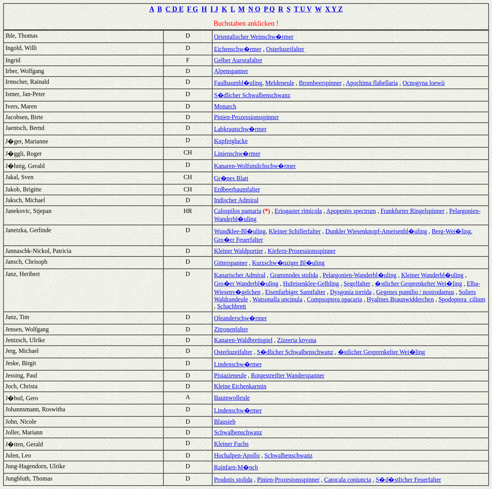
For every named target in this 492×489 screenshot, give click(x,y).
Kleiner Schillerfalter (295, 231)
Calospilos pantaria (237, 211)
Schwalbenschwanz (238, 432)
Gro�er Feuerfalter (238, 239)
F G (192, 9)
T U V (303, 9)
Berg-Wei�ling (451, 231)
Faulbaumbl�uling (238, 83)
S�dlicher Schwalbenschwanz (252, 95)
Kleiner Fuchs (231, 444)
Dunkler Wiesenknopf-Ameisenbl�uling (376, 231)
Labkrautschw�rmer (240, 129)
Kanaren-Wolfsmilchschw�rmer (255, 166)
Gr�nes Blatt (231, 178)
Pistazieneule (230, 375)
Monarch (225, 106)
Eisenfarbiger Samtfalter (295, 292)
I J (214, 9)
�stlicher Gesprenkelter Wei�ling (418, 283)
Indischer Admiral (236, 200)
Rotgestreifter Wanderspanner (287, 375)
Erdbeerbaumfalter (237, 189)
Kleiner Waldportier (238, 251)
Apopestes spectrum (351, 211)
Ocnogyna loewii (423, 83)
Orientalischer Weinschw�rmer (254, 36)
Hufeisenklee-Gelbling (311, 283)
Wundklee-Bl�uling (240, 231)
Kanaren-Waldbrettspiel (243, 340)
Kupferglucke (231, 141)
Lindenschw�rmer (238, 364)
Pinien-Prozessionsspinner (246, 117)
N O (254, 9)
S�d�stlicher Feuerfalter (408, 479)
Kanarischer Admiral (240, 275)
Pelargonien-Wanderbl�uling (359, 275)
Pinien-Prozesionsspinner (288, 479)
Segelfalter (357, 283)
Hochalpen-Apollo (237, 455)
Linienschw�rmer (237, 153)
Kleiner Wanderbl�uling (432, 275)
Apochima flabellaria (372, 83)
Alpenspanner (231, 71)
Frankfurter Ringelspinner (413, 211)
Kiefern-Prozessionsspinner (302, 251)
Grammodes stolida (294, 275)
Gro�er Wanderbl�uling (246, 283)
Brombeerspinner (320, 83)
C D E (174, 9)
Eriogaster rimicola (298, 211)
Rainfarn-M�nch (236, 467)
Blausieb (225, 421)
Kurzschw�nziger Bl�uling (288, 262)
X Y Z (334, 9)
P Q (269, 9)
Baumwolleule (232, 397)
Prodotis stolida (233, 479)
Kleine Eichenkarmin (240, 386)
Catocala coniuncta (347, 479)
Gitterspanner (231, 262)
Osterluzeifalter (285, 49)
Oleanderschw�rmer (240, 318)
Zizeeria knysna (296, 340)
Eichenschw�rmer (238, 49)
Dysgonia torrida (351, 292)
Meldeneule (279, 83)
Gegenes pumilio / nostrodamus (415, 292)
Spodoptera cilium (462, 299)
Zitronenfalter (231, 329)
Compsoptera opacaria (334, 299)
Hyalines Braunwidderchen (400, 299)
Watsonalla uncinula (278, 299)
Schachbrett (231, 306)
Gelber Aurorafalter (238, 60)
